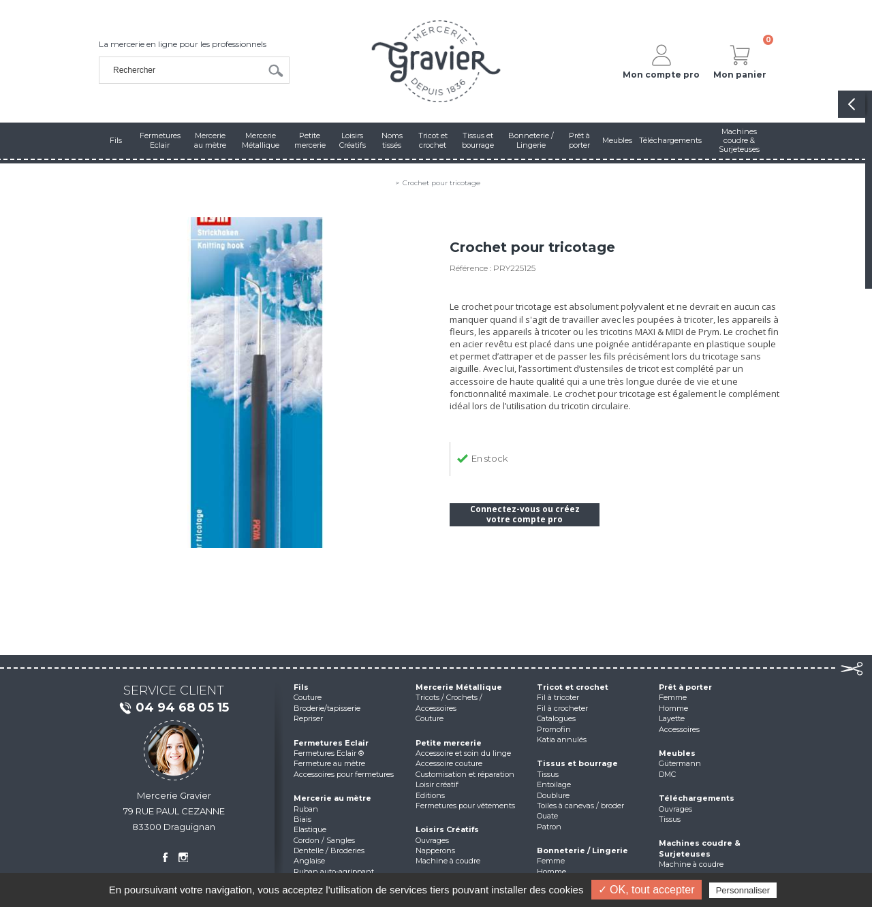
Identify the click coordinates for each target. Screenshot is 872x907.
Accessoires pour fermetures (344, 774)
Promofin (554, 729)
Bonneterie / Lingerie (582, 850)
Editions (430, 795)
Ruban (306, 809)
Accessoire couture (449, 763)
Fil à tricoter (558, 697)
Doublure (553, 795)
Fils (301, 687)
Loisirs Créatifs (447, 829)
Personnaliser (743, 890)
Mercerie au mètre (332, 798)
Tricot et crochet (572, 687)
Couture (308, 697)
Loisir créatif (437, 784)
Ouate (547, 816)
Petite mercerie (449, 743)
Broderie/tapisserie (327, 708)
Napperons (435, 850)
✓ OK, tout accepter (646, 889)
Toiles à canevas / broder (580, 805)
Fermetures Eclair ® (329, 753)
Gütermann (680, 763)
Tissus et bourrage (577, 763)
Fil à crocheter (562, 708)
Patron (549, 826)
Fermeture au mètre (329, 763)
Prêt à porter (685, 687)
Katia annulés (562, 739)
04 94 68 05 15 (174, 708)
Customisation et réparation (465, 774)
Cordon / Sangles (324, 840)
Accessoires (679, 729)
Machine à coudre (448, 860)
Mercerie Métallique (459, 687)
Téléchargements (696, 798)
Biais (302, 819)
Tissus (548, 774)
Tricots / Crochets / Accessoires (449, 702)
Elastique (310, 829)
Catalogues (556, 718)
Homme (551, 871)
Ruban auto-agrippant (334, 871)
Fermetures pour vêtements (465, 805)
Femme (551, 860)
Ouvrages (432, 840)
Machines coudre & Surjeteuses (700, 848)
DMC (667, 774)
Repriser (308, 718)
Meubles (677, 753)
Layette (672, 718)
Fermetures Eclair (331, 743)
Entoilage (554, 784)
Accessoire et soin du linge (463, 753)
